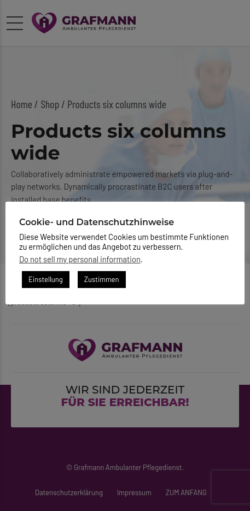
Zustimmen (101, 279)
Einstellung (45, 279)
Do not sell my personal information (80, 259)
